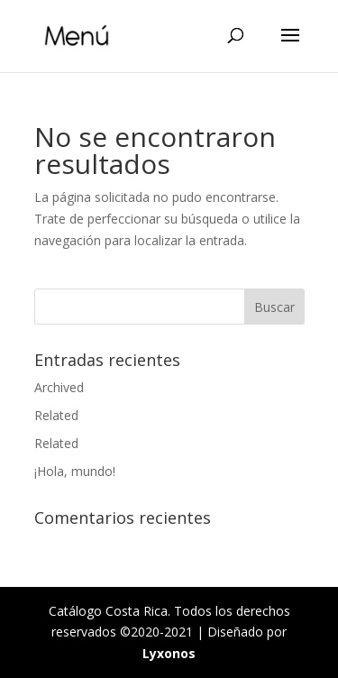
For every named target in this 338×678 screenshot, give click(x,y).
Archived (59, 387)
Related (56, 415)
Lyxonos (169, 653)
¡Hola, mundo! (74, 471)
